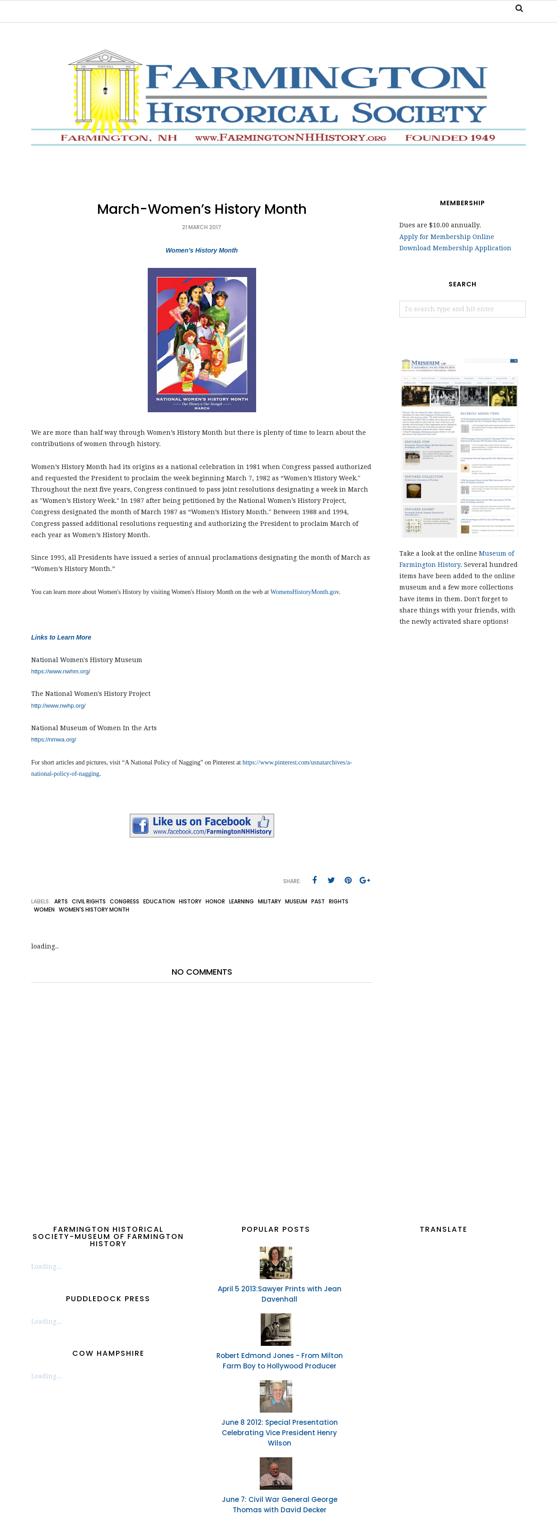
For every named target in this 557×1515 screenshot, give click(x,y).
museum (296, 901)
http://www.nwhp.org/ (58, 705)
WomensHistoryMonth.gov (304, 592)
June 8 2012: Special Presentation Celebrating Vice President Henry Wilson (279, 1433)
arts (61, 901)
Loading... (46, 1266)
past (318, 901)
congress (124, 901)
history (190, 901)
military (269, 901)
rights (338, 901)
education (159, 901)
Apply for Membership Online (446, 236)
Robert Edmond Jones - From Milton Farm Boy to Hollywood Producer (279, 1361)
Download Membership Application (455, 248)
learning (241, 901)
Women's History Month (94, 909)
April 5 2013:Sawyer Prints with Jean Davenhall (280, 1294)
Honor (215, 901)
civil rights (89, 901)
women (44, 909)
